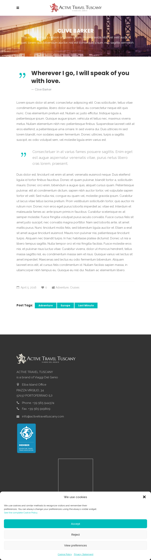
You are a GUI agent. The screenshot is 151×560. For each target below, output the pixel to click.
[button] (144, 497)
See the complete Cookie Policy (20, 512)
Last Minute (86, 305)
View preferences (75, 545)
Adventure (62, 287)
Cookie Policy (65, 554)
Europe (65, 305)
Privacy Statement (83, 554)
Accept (75, 523)
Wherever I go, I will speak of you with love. (80, 77)
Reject (75, 534)
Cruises (74, 287)
